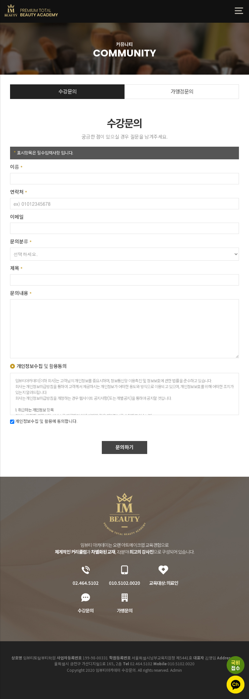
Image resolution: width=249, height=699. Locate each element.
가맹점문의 (182, 91)
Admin (176, 670)
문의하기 (124, 447)
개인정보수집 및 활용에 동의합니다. (43, 421)
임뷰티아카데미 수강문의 (31, 10)
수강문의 (67, 91)
